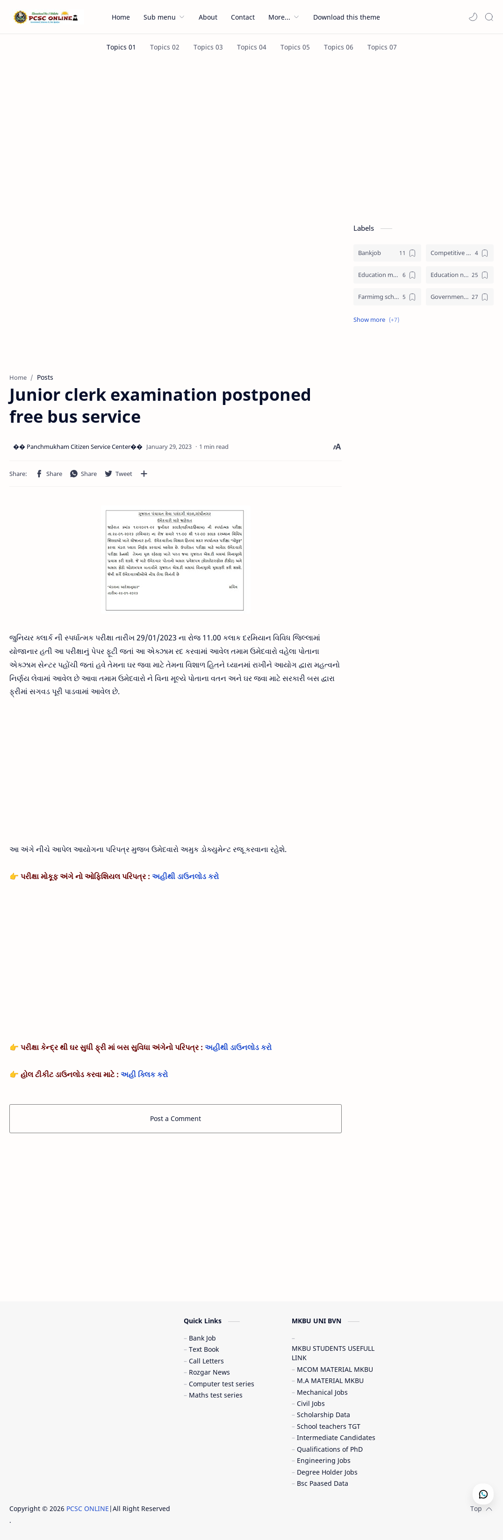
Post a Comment (175, 1118)
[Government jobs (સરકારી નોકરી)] (460, 296)
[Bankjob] (387, 253)
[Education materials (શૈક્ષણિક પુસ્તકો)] (387, 275)
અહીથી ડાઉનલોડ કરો (184, 876)
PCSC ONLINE (87, 1508)
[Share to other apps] (144, 473)
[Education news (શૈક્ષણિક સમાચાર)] (460, 275)
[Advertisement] (251, 139)
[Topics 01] (121, 47)
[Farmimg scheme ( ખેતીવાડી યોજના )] (387, 296)
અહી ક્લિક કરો (145, 1074)
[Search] (489, 17)
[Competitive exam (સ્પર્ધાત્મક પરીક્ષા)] (460, 253)
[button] (473, 17)
